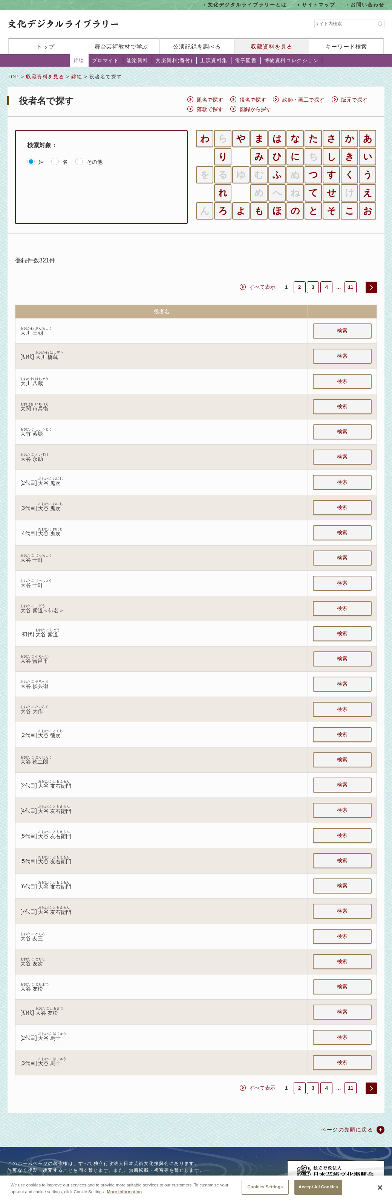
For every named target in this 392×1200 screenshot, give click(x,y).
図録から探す (255, 109)
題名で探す (210, 100)
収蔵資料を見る (271, 46)
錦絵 (79, 60)
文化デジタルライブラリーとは (247, 5)
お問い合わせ (367, 5)
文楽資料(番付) (174, 60)
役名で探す (253, 100)
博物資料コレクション (291, 60)
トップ (46, 46)
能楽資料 (138, 60)
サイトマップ (319, 5)
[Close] (380, 1187)
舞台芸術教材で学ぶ (122, 46)
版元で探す (354, 100)
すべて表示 (262, 287)
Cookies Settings (265, 1187)
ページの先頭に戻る (347, 1130)
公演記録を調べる (197, 46)
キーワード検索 (346, 46)
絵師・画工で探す (303, 100)
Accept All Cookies (318, 1187)
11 (350, 287)
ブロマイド (105, 60)
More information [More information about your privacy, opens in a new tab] (124, 1191)
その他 (95, 162)
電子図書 (246, 60)
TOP (13, 76)
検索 (342, 331)
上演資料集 (213, 60)
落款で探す (210, 109)
